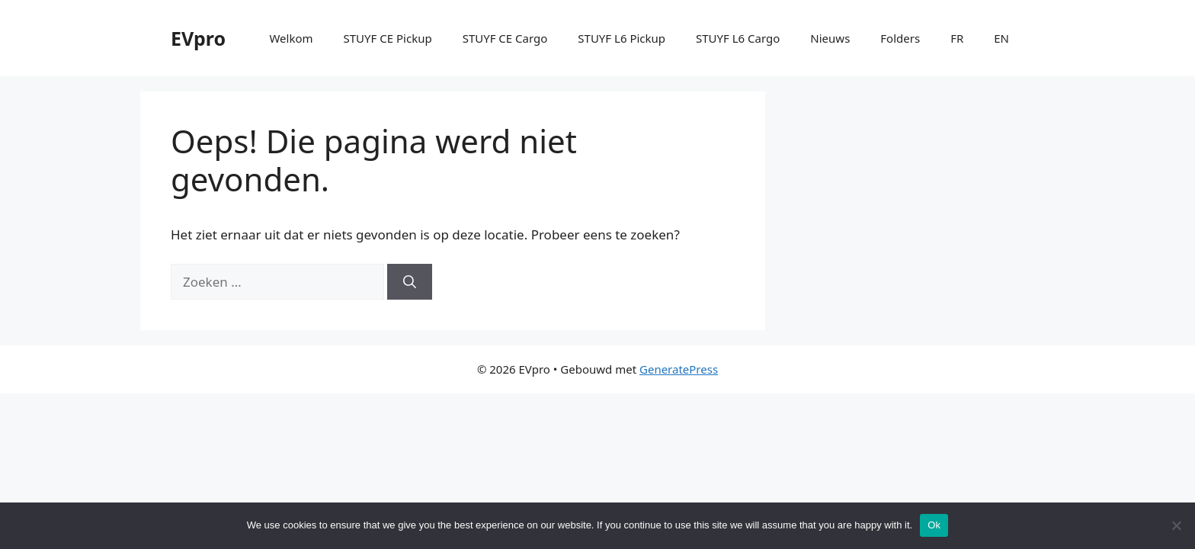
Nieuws (830, 38)
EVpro (198, 38)
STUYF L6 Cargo (738, 38)
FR (956, 38)
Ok (933, 525)
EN (1001, 38)
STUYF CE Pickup (388, 38)
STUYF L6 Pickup (621, 38)
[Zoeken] (409, 282)
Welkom (290, 38)
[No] (1176, 525)
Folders (900, 38)
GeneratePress (678, 369)
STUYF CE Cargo (505, 38)
